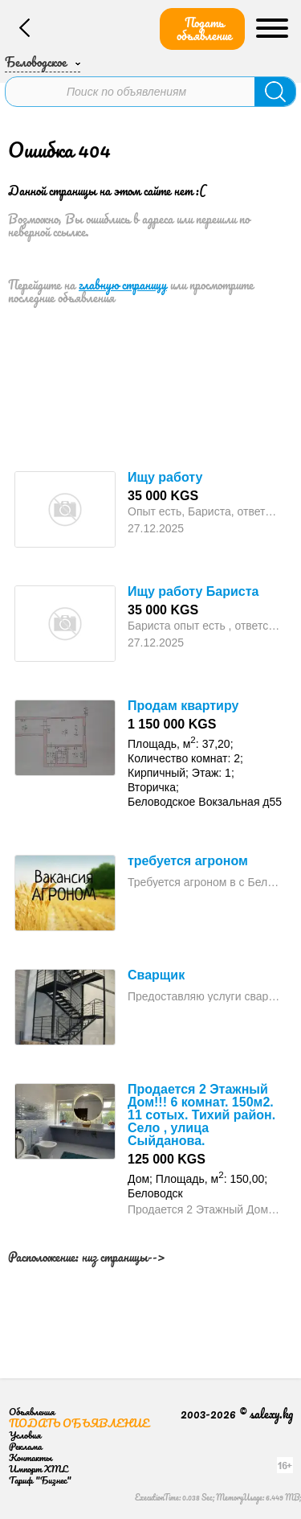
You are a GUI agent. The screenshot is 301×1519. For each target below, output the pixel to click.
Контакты (30, 1457)
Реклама (25, 1446)
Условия (25, 1435)
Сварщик (156, 975)
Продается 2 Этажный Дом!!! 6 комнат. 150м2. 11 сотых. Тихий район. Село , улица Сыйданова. (201, 1114)
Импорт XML (38, 1468)
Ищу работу (165, 477)
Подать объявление (204, 29)
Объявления (32, 1411)
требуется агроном (188, 861)
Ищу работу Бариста (193, 591)
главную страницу (123, 284)
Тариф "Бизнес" (40, 1480)
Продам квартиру (183, 705)
